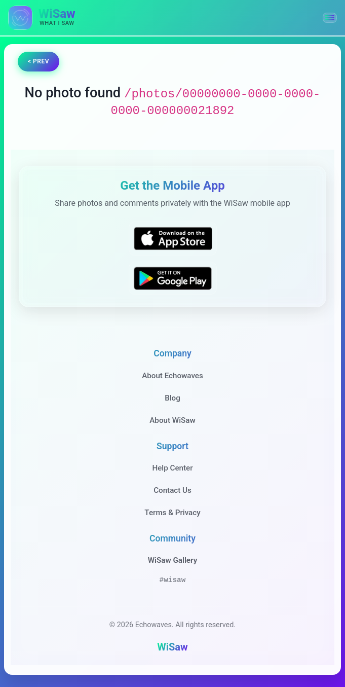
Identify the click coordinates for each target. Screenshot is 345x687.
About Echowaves (172, 375)
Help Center (172, 468)
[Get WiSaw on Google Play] (173, 278)
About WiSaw (172, 420)
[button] (330, 18)
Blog (172, 398)
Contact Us (172, 490)
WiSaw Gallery (172, 560)
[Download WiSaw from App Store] (173, 239)
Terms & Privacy (172, 512)
